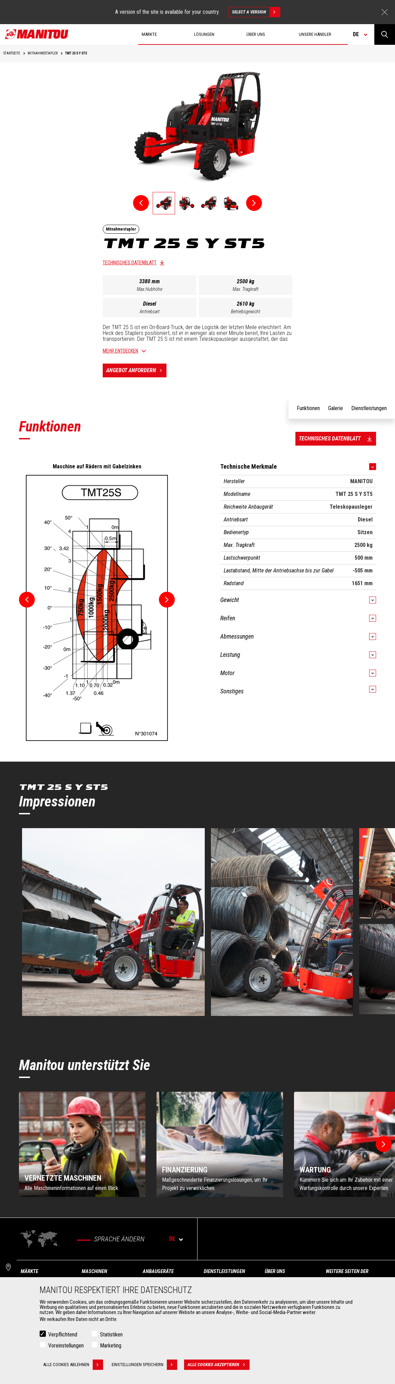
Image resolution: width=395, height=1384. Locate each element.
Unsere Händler (315, 34)
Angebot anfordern (136, 370)
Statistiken (111, 1334)
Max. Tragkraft (246, 289)
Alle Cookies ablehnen (73, 1365)
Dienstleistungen (224, 1271)
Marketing (110, 1345)
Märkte (29, 1271)
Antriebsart (150, 311)
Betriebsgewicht (245, 311)
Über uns (275, 1271)
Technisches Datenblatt (129, 262)
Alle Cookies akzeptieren (219, 1365)
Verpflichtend (62, 1334)
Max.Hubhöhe (149, 289)
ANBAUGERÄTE (158, 1271)
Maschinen (94, 1271)
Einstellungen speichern (144, 1365)
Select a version (256, 12)
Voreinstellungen (66, 1345)
